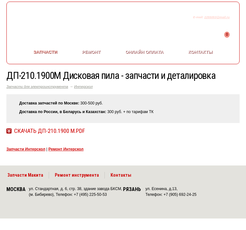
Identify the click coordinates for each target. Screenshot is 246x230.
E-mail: (198, 17)
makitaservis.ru (59, 18)
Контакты (200, 52)
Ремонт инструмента (77, 175)
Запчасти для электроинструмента (37, 86)
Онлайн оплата (144, 52)
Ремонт (91, 52)
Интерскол (83, 86)
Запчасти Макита (25, 175)
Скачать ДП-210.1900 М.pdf (49, 130)
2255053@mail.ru (217, 17)
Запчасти (45, 52)
